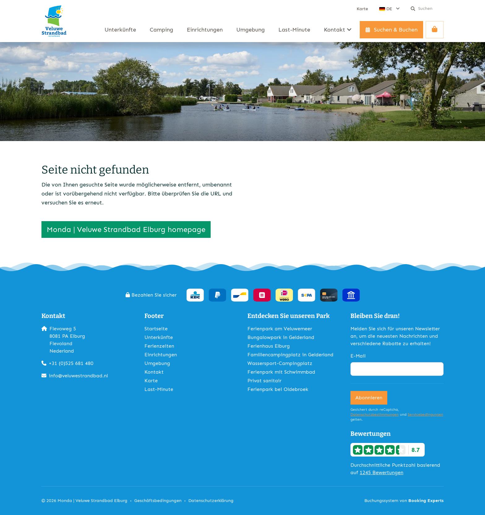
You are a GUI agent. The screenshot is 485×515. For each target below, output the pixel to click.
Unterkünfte (158, 337)
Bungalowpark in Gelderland (280, 337)
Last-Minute (158, 389)
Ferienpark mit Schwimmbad (281, 372)
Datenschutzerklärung (211, 500)
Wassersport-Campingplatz (279, 363)
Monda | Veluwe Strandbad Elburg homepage (126, 229)
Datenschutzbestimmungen (374, 414)
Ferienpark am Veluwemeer (279, 329)
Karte (151, 381)
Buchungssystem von (404, 500)
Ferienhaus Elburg (268, 346)
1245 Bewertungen (381, 472)
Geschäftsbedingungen (158, 500)
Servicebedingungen (425, 414)
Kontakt (154, 372)
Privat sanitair (264, 381)
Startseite (156, 329)
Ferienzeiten (159, 346)
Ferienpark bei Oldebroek (277, 389)
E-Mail (358, 356)
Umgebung (157, 363)
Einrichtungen (160, 355)
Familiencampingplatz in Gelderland (290, 355)
